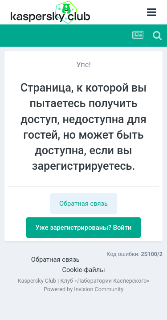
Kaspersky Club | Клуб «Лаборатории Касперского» (84, 280)
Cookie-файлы (83, 270)
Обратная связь (83, 204)
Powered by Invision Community (83, 289)
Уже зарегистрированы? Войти (84, 228)
